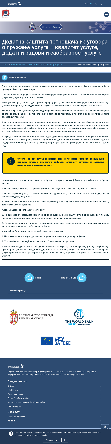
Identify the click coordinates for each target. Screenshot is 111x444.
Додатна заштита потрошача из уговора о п (45, 65)
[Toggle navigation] (106, 14)
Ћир (90, 4)
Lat (85, 4)
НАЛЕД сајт (13, 390)
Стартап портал (14, 406)
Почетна (5, 65)
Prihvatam (52, 440)
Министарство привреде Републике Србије (26, 402)
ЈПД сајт (11, 386)
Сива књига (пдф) (15, 394)
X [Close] (64, 440)
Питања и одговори (16, 417)
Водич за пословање (18, 65)
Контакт (11, 421)
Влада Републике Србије (18, 398)
